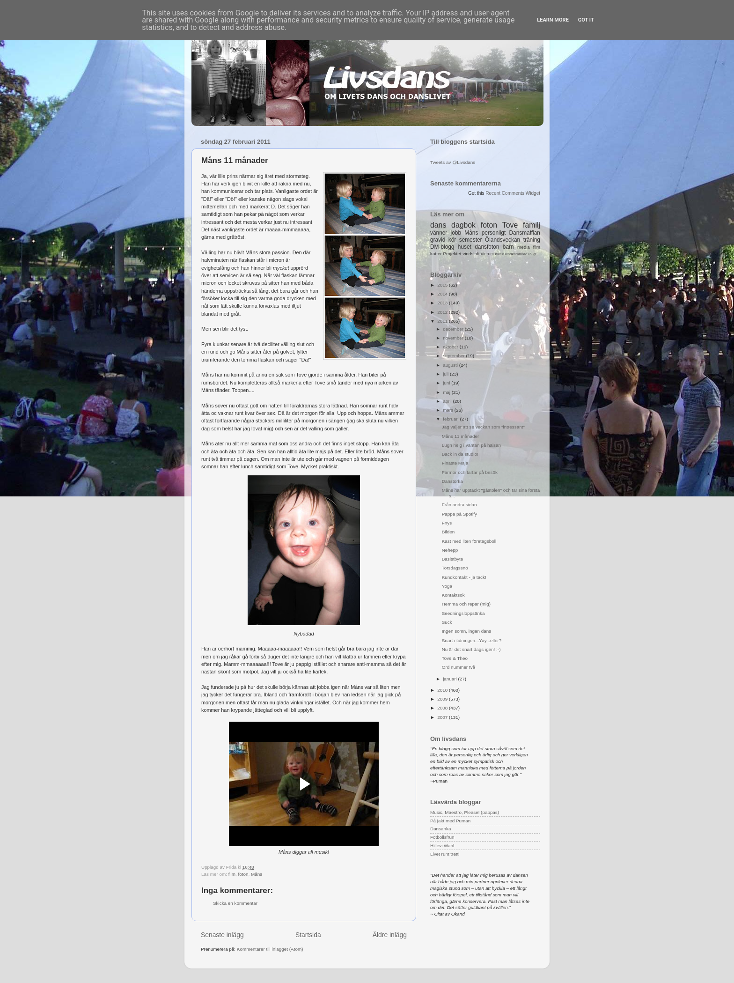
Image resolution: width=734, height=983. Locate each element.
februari (451, 418)
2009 (443, 699)
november (454, 337)
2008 (443, 707)
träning (531, 240)
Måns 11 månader (460, 436)
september (454, 355)
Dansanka (440, 828)
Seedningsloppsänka (463, 613)
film (231, 874)
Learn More (553, 20)
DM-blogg (442, 247)
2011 (443, 321)
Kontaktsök (453, 595)
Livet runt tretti (445, 854)
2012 (443, 312)
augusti (451, 365)
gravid (437, 240)
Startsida (308, 935)
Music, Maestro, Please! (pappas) (464, 812)
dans (438, 225)
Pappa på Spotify (459, 514)
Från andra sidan (459, 504)
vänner (438, 232)
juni (447, 382)
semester (470, 240)
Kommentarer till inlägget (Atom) (270, 949)
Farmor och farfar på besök (470, 472)
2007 (443, 717)
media (523, 247)
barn (508, 247)
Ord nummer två (458, 667)
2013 (443, 302)
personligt (494, 232)
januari (450, 678)
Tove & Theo (455, 658)
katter (436, 253)
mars (449, 410)
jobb (456, 232)
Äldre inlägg (390, 935)
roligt (532, 254)
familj (531, 225)
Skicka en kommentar (235, 903)
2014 (443, 293)
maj (447, 392)
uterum (487, 253)
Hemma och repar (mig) (466, 603)
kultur (499, 254)
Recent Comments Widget (512, 193)
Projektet (452, 253)
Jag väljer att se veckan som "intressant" (483, 426)
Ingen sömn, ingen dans (466, 631)
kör (452, 240)
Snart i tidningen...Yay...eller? (472, 640)
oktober (451, 346)
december (454, 329)
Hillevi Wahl (442, 845)
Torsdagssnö (455, 567)
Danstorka (452, 481)
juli (446, 374)
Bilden (448, 531)
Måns (256, 874)
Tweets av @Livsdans (452, 162)
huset (464, 247)
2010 (443, 690)
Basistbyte (452, 559)
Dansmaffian (524, 232)
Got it (586, 20)
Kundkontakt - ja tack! (464, 577)
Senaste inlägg (222, 935)
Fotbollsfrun (442, 837)
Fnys (447, 522)
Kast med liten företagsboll (469, 541)
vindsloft (470, 253)
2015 (443, 285)
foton (243, 874)
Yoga (447, 586)
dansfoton (487, 247)
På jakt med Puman (450, 820)
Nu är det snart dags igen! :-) (471, 649)
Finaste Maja (455, 463)
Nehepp (450, 550)
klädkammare (516, 254)
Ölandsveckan (502, 240)
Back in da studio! (460, 454)
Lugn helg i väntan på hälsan (471, 445)
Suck (447, 622)
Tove (510, 225)
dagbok (463, 225)
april (448, 401)
